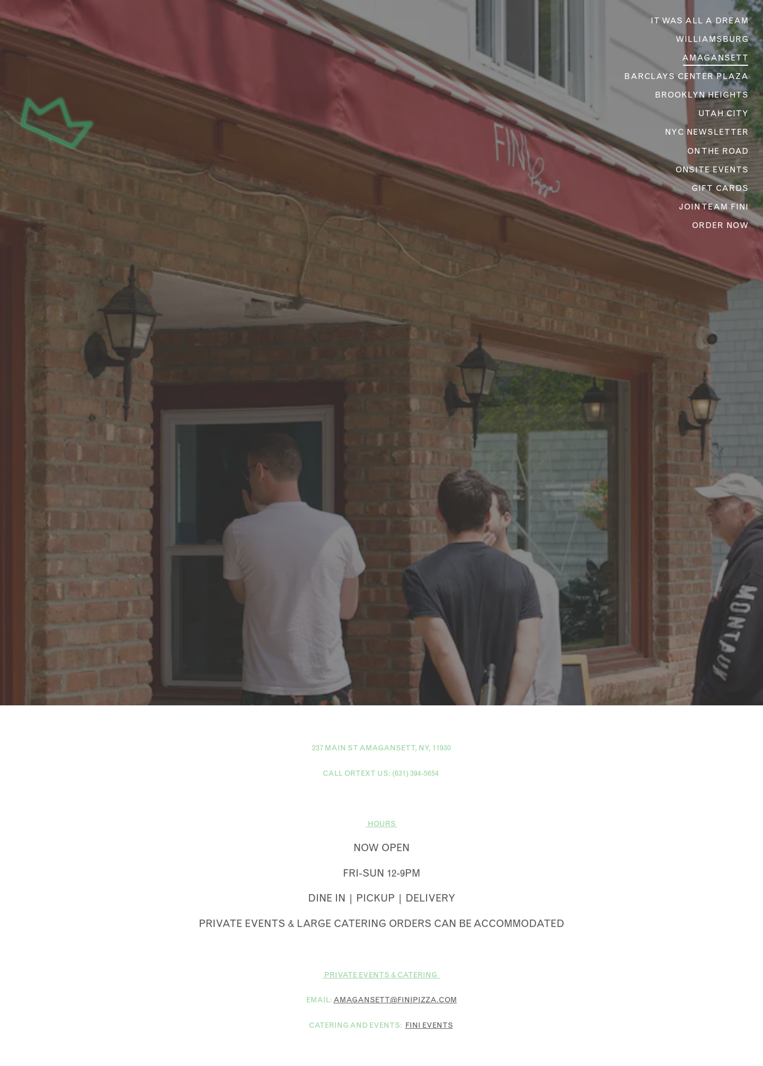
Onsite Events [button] (712, 169)
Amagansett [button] (715, 58)
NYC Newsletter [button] (707, 132)
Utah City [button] (723, 113)
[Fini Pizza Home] (72, 121)
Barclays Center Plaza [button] (686, 76)
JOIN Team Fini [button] (714, 207)
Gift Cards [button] (720, 188)
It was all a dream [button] (700, 20)
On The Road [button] (718, 151)
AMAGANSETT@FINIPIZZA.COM (395, 955)
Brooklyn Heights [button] (702, 95)
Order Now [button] (720, 225)
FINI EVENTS (429, 980)
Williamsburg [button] (712, 39)
